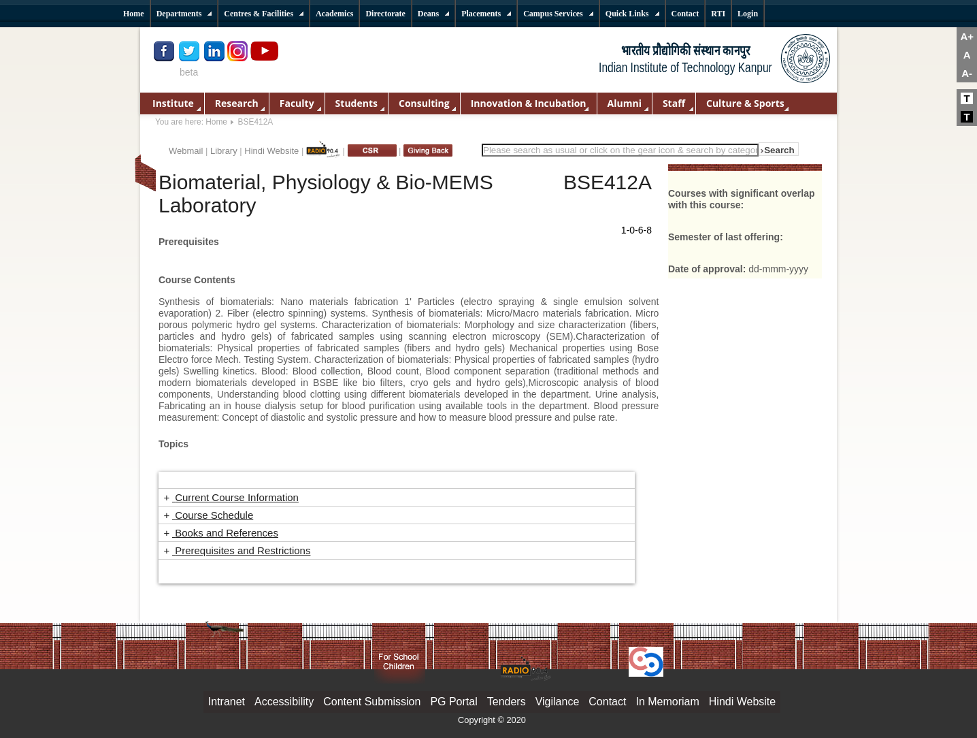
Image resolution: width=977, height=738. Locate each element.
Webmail (186, 151)
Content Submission (371, 701)
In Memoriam (667, 701)
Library (223, 151)
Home (216, 122)
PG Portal (453, 701)
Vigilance (557, 701)
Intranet (226, 701)
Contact (607, 701)
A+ (967, 36)
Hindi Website (271, 151)
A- (966, 73)
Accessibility (284, 701)
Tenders (506, 701)
